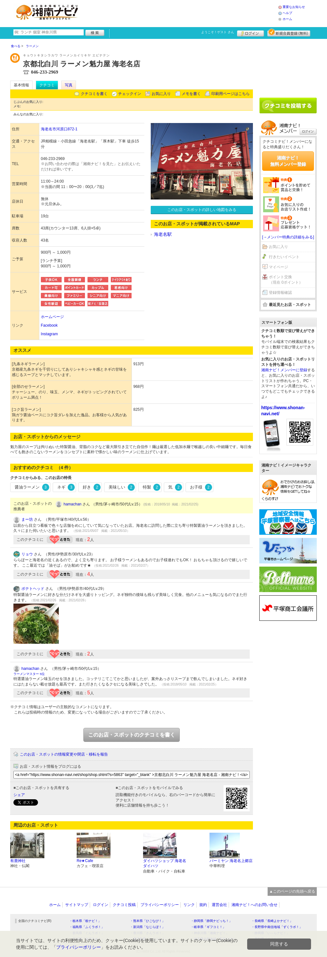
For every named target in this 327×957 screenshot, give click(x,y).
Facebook (49, 325)
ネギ (66, 487)
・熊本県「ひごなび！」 (147, 921)
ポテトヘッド (32, 588)
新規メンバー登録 (288, 32)
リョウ (27, 554)
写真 (68, 85)
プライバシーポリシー (160, 905)
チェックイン (129, 93)
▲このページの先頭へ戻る (292, 891)
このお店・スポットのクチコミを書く (131, 734)
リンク (189, 905)
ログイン (250, 32)
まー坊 (27, 519)
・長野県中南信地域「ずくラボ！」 (276, 927)
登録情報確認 (280, 292)
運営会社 (219, 905)
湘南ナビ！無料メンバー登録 (288, 161)
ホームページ (52, 317)
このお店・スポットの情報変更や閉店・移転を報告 (64, 754)
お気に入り (161, 93)
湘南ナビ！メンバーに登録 (284, 370)
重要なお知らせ (294, 7)
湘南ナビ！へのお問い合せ (255, 905)
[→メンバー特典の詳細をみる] (288, 237)
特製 (152, 487)
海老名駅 (163, 234)
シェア (19, 795)
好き (92, 487)
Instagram (49, 334)
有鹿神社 (18, 861)
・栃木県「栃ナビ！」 (85, 921)
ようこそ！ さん (217, 32)
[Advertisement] (180, 12)
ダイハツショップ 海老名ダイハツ (164, 863)
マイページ (278, 267)
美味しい (122, 487)
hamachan (72, 504)
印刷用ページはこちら (230, 93)
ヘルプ (287, 13)
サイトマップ (76, 905)
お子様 (201, 487)
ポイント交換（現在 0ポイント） (286, 280)
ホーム (287, 19)
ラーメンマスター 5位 (29, 674)
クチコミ (47, 85)
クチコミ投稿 (124, 905)
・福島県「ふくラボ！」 (86, 927)
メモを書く (191, 93)
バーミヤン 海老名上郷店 (231, 861)
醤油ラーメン (32, 487)
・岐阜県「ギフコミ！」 (208, 927)
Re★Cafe (85, 861)
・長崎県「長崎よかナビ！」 (272, 921)
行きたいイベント (284, 257)
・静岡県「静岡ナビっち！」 (211, 921)
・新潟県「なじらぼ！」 (147, 927)
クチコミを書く (94, 93)
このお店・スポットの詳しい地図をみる (201, 209)
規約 (203, 905)
